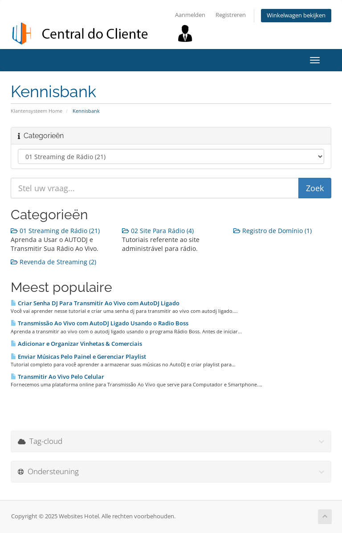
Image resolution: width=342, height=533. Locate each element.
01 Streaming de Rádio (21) (55, 230)
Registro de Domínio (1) (272, 230)
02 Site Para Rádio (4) (158, 230)
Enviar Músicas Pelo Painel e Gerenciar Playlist (78, 357)
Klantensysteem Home (36, 110)
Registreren (231, 15)
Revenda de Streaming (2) (53, 262)
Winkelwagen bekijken (296, 15)
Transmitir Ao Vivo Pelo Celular (57, 377)
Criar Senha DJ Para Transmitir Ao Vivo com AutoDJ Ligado (95, 303)
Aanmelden (190, 15)
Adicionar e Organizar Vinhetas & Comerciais (76, 344)
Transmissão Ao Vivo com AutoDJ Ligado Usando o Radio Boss (99, 323)
